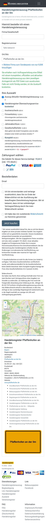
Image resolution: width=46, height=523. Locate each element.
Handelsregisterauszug (12, 485)
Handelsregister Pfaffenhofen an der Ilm (23, 403)
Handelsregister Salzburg (18, 409)
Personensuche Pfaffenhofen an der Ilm (23, 389)
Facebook (29, 488)
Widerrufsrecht (36, 214)
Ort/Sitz (5, 54)
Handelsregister (14, 4)
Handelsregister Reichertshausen (21, 412)
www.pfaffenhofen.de (12, 382)
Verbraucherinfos (32, 511)
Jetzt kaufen (10, 223)
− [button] (5, 306)
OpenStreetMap (31, 335)
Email (4, 181)
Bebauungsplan (31, 485)
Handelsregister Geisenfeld (18, 418)
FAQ (3, 508)
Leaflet (22, 335)
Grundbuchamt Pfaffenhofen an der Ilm (23, 386)
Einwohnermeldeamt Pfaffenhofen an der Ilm (25, 394)
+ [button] (5, 303)
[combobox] (23, 36)
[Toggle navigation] (38, 3)
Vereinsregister (8, 500)
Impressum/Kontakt (33, 508)
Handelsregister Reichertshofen (20, 415)
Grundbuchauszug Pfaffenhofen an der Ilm (24, 400)
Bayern (6, 350)
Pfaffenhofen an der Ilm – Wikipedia (21, 406)
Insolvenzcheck (14, 110)
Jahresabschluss (15, 124)
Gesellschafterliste (16, 128)
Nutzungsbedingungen (35, 516)
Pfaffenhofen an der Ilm (12, 359)
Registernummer (9, 43)
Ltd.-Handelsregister (11, 491)
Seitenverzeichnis (32, 519)
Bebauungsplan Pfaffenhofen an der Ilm (23, 391)
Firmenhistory (13, 114)
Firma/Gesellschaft (10, 32)
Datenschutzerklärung (34, 514)
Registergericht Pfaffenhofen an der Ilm (23, 397)
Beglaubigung (8, 488)
